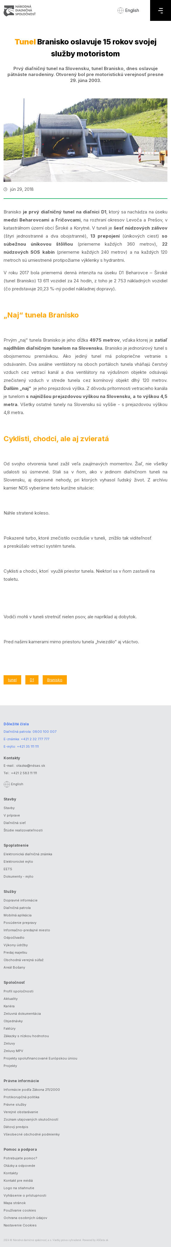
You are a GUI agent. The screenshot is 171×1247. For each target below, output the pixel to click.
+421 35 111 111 (28, 746)
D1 (32, 680)
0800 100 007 (44, 731)
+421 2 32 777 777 (35, 739)
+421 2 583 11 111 (24, 773)
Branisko (54, 680)
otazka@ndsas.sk (30, 765)
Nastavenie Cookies (20, 1225)
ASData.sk (102, 1240)
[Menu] (160, 10)
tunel (12, 680)
